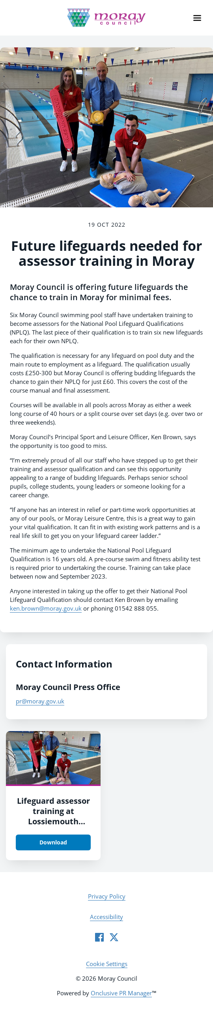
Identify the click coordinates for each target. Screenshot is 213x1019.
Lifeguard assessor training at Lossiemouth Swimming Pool (53, 816)
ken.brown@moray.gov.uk (46, 608)
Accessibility (106, 917)
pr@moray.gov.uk (40, 701)
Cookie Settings (106, 964)
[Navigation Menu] (197, 18)
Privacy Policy (106, 896)
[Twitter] (114, 937)
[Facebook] (99, 937)
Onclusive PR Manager (121, 993)
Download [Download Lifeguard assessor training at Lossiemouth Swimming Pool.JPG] (53, 842)
